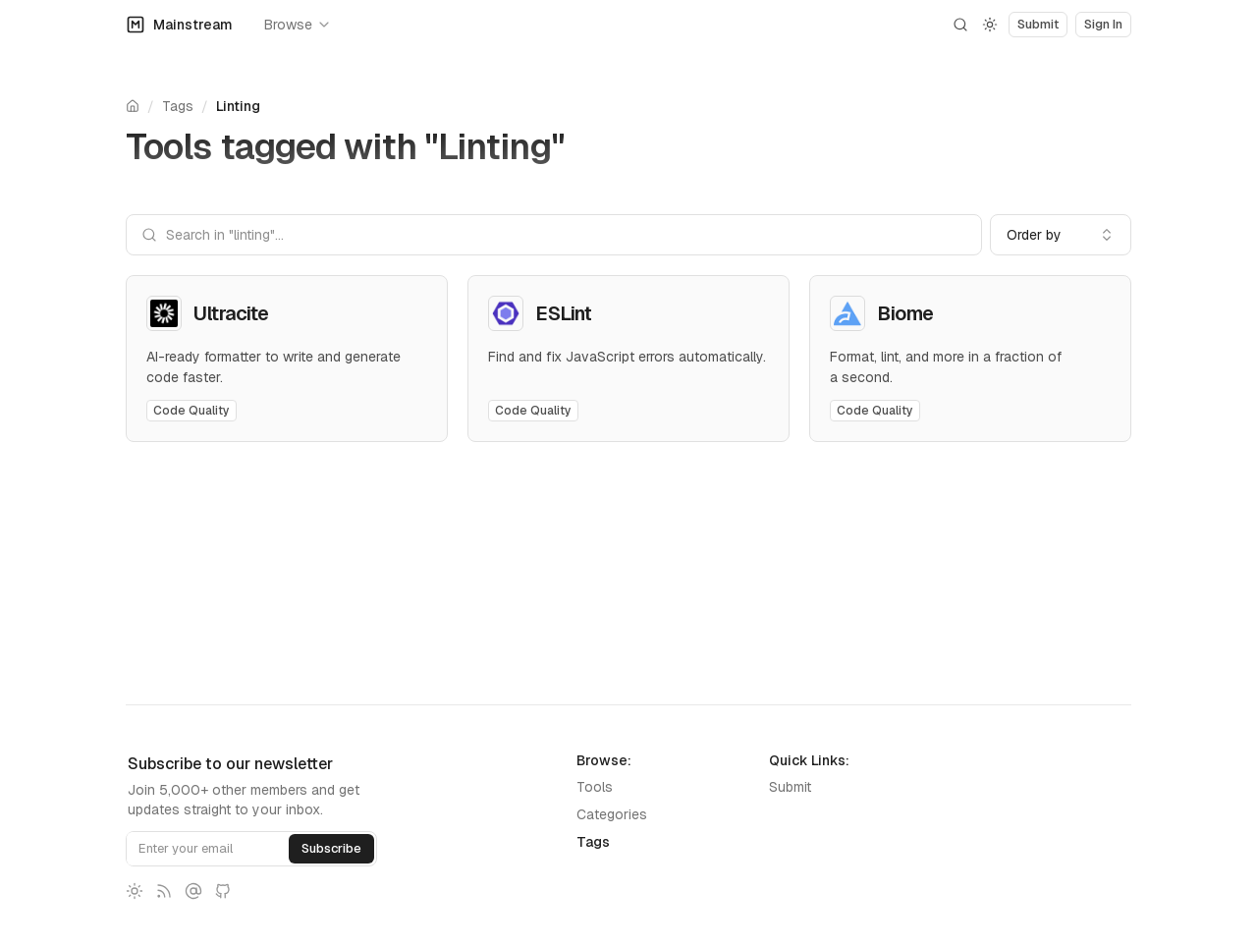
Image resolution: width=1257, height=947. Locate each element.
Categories (611, 814)
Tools (594, 787)
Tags (177, 106)
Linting (238, 106)
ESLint (563, 313)
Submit (790, 787)
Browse (298, 24)
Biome (905, 313)
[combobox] (1060, 234)
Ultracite (231, 313)
